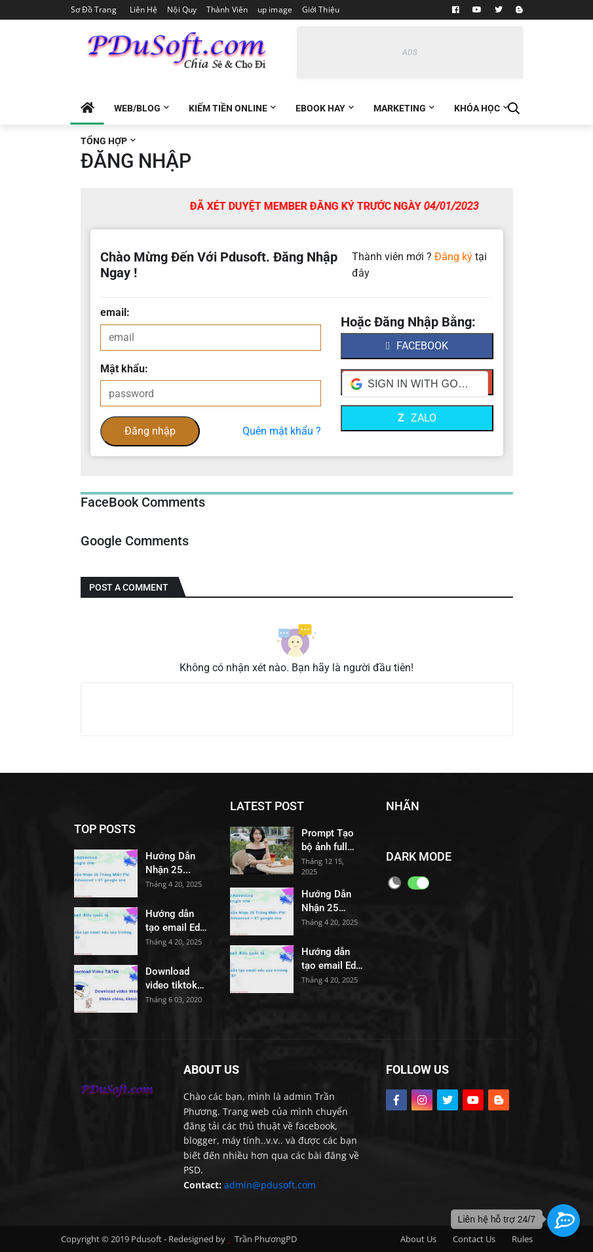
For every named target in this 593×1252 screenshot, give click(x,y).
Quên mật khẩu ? (281, 431)
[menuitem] (87, 108)
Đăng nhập (150, 431)
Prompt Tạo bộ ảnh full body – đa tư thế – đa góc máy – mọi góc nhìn (329, 840)
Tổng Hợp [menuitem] (104, 141)
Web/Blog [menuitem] (137, 108)
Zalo (417, 418)
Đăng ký (453, 256)
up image (275, 9)
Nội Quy (182, 9)
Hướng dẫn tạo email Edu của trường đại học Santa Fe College (175, 921)
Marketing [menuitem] (399, 108)
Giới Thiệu (320, 9)
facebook (417, 346)
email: (115, 312)
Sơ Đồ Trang (94, 9)
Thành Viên (227, 9)
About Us (418, 1239)
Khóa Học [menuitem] (477, 108)
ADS (409, 52)
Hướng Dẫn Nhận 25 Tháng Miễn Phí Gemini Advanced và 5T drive (173, 863)
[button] (415, 384)
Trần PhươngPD (266, 1239)
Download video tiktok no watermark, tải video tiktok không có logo (173, 979)
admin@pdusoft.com (270, 1185)
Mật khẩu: (124, 368)
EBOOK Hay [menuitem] (320, 108)
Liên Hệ (144, 9)
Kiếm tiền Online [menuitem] (228, 108)
